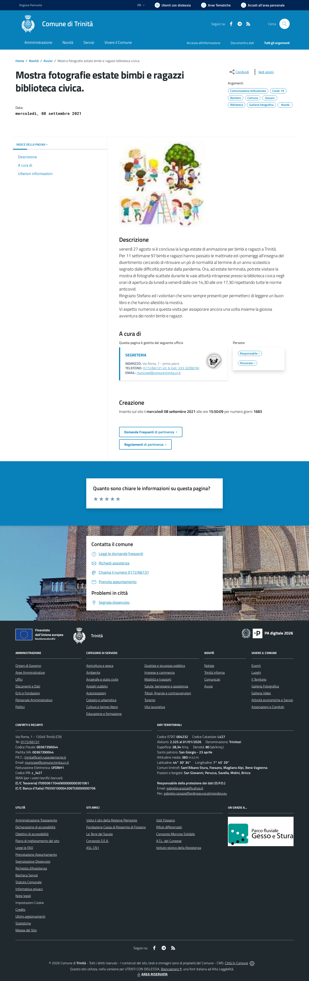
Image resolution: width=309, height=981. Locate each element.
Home (19, 60)
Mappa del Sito (26, 930)
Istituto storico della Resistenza (178, 847)
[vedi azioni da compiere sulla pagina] (263, 71)
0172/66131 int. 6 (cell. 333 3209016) (171, 368)
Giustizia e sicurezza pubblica (164, 665)
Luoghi (256, 672)
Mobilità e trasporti (157, 679)
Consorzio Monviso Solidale (175, 834)
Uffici (19, 679)
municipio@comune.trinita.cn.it (159, 372)
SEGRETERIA (135, 355)
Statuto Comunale (28, 882)
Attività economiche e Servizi (272, 700)
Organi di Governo (28, 665)
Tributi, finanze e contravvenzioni (167, 693)
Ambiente (93, 672)
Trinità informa (214, 672)
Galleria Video (261, 693)
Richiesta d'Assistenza (31, 868)
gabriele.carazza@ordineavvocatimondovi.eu (195, 793)
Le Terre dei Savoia (99, 834)
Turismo (149, 700)
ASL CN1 (92, 847)
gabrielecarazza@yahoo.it (185, 788)
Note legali (23, 895)
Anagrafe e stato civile (102, 679)
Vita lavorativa (154, 706)
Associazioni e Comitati (267, 706)
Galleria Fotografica (265, 686)
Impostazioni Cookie (29, 902)
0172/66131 (30, 741)
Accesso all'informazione (203, 42)
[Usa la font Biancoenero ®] (173, 5)
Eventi (256, 665)
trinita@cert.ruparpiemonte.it (45, 757)
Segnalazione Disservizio (32, 861)
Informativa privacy (29, 888)
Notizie (209, 665)
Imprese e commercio (159, 672)
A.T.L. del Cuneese (169, 840)
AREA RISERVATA (152, 974)
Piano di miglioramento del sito (37, 840)
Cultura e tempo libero (102, 706)
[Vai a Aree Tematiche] (216, 5)
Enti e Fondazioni (27, 693)
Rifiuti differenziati (169, 827)
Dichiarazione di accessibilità (35, 827)
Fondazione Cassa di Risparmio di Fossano (116, 827)
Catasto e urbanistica (101, 700)
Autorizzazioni (96, 693)
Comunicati (212, 679)
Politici (20, 706)
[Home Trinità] (56, 24)
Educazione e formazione (104, 713)
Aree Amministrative (30, 672)
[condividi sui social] (239, 71)
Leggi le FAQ (24, 847)
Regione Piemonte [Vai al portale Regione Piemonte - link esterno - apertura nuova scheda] (30, 5)
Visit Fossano (165, 820)
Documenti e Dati (27, 686)
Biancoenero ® (171, 969)
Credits (20, 909)
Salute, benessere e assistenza (166, 686)
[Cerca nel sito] (284, 24)
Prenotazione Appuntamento (36, 854)
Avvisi (48, 60)
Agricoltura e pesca (99, 665)
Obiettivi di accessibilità (31, 834)
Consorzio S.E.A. (97, 840)
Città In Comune (236, 963)
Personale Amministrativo (33, 700)
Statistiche (23, 923)
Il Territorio (258, 679)
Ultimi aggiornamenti (30, 916)
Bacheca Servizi (26, 875)
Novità (34, 60)
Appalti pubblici (97, 686)
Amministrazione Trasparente (36, 820)
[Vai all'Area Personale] (263, 5)
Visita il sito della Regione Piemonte (111, 820)
